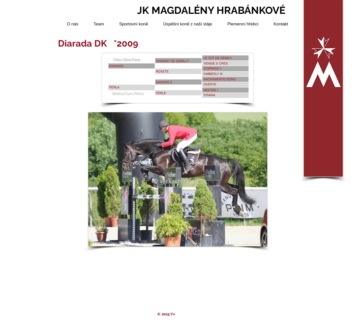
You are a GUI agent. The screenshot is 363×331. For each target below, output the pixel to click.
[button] (177, 179)
